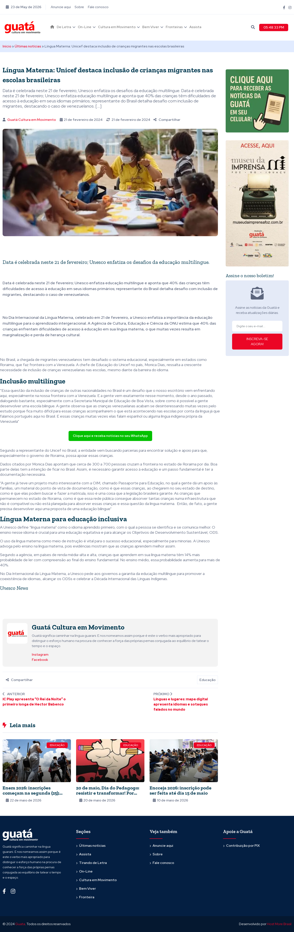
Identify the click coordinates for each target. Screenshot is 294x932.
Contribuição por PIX (243, 845)
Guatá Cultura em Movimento (31, 119)
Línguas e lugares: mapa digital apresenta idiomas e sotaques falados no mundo (180, 704)
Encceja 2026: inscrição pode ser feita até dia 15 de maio (180, 790)
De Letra (64, 27)
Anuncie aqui (61, 7)
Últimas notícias (28, 46)
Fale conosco (98, 7)
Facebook (40, 659)
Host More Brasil (279, 924)
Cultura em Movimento (117, 27)
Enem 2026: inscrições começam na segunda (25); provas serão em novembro (33, 793)
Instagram (40, 654)
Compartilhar (166, 119)
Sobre (79, 7)
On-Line (84, 27)
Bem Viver (150, 27)
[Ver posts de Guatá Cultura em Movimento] (17, 633)
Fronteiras (174, 27)
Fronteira (86, 897)
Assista (195, 27)
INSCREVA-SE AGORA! (257, 341)
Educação (207, 680)
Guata (20, 924)
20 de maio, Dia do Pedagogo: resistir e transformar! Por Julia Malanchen (107, 793)
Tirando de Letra (93, 863)
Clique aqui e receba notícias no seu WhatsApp (110, 436)
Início (7, 46)
